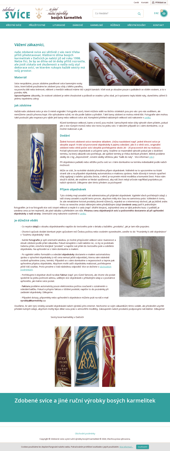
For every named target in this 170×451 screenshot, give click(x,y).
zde (151, 156)
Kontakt (144, 2)
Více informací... (126, 447)
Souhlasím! (142, 447)
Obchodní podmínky (85, 433)
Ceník (136, 2)
